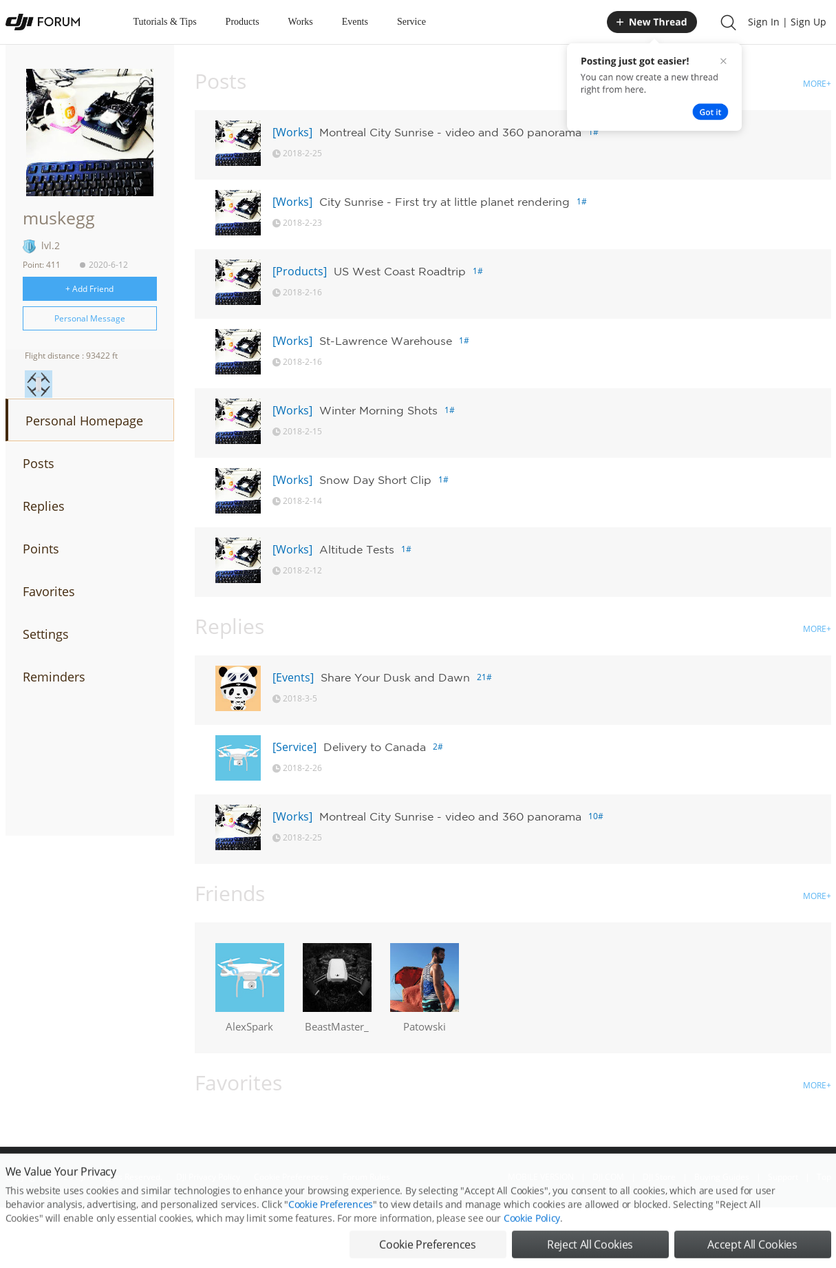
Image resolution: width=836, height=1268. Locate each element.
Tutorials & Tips (165, 22)
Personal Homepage (84, 420)
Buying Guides (721, 1177)
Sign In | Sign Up (787, 21)
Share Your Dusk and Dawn (395, 677)
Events (355, 22)
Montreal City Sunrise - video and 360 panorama (450, 132)
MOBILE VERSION (541, 1177)
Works (300, 22)
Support (783, 1177)
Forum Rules (366, 1177)
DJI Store (659, 1177)
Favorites (49, 591)
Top (824, 1177)
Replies (44, 506)
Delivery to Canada (374, 747)
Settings (46, 634)
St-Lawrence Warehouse (385, 341)
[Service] (294, 746)
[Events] (293, 677)
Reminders (54, 676)
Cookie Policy (532, 1246)
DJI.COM (608, 1177)
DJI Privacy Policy (208, 1177)
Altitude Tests (356, 549)
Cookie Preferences (291, 1177)
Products (242, 22)
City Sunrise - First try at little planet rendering (444, 202)
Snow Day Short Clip (375, 480)
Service (411, 22)
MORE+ (817, 83)
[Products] (299, 271)
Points (41, 548)
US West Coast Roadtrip (400, 271)
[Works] (292, 132)
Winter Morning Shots (378, 410)
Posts (38, 463)
